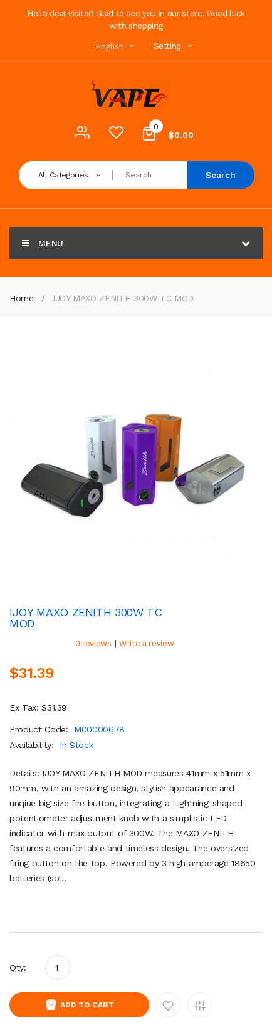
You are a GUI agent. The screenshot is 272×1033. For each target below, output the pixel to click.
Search (221, 175)
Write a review (146, 643)
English (116, 46)
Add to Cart (87, 1005)
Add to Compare (199, 1004)
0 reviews (93, 643)
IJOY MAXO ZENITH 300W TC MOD (123, 298)
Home (21, 298)
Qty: (17, 967)
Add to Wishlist (167, 1004)
